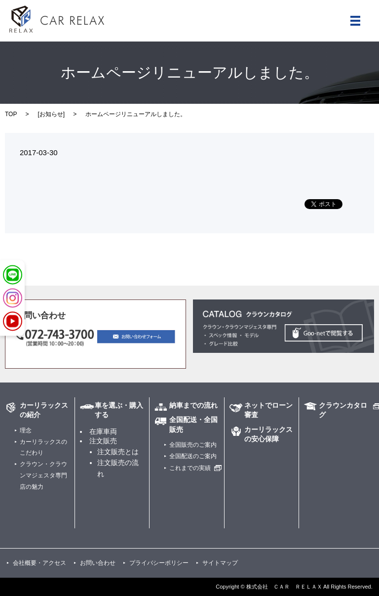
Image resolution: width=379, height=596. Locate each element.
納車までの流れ (193, 405)
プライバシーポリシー (159, 562)
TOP (11, 114)
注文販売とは (118, 452)
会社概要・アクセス (39, 562)
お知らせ (51, 114)
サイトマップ (220, 562)
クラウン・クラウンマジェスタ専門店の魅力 (43, 475)
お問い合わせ (97, 562)
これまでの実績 (190, 468)
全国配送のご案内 (193, 456)
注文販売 (103, 441)
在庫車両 (103, 431)
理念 (26, 430)
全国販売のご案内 (193, 444)
